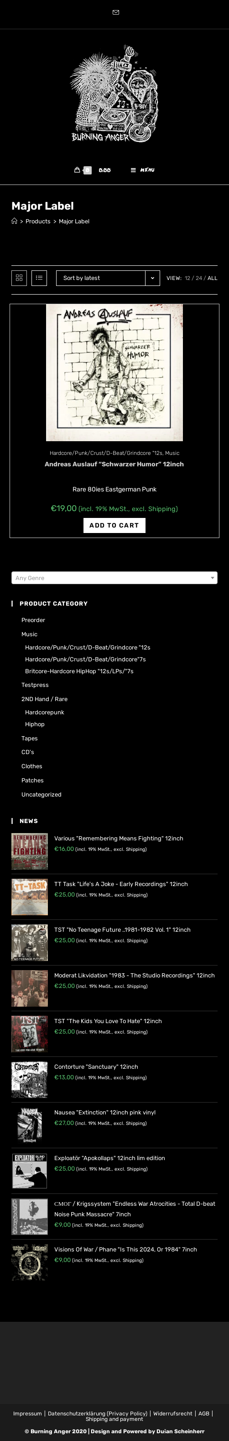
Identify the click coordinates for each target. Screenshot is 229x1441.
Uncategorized (41, 794)
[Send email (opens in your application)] (114, 13)
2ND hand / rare (44, 699)
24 (199, 278)
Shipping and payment (114, 1419)
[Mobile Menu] (143, 171)
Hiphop (35, 724)
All (213, 278)
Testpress (35, 684)
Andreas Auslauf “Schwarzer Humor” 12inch (114, 464)
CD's (27, 752)
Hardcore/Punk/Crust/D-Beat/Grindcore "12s (106, 453)
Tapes (29, 738)
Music (172, 453)
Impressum (27, 1413)
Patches (32, 780)
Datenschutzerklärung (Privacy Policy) (97, 1413)
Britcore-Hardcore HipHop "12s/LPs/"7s (79, 671)
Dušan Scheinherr (180, 1431)
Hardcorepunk (44, 712)
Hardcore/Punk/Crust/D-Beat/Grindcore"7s (85, 659)
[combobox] (114, 578)
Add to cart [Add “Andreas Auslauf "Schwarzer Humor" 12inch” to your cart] (114, 525)
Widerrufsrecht (173, 1413)
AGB (203, 1413)
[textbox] (114, 578)
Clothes (31, 766)
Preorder (33, 620)
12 (187, 278)
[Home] (14, 221)
